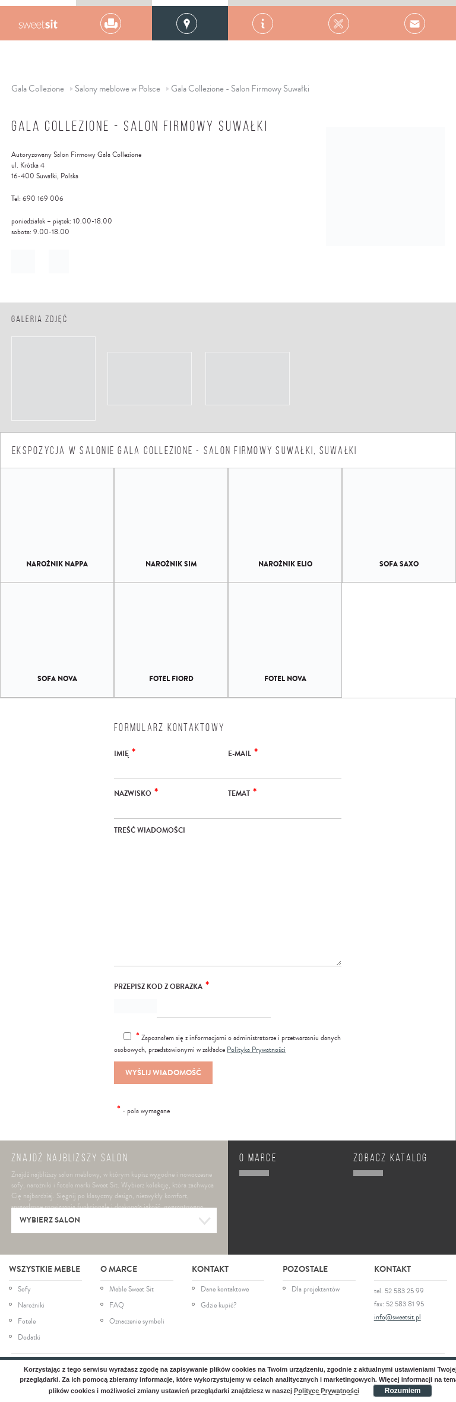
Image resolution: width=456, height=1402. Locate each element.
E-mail (243, 752)
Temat (242, 792)
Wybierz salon (115, 1221)
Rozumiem (403, 1391)
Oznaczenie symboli (136, 1322)
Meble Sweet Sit (131, 1289)
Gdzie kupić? (219, 1305)
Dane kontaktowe (225, 1289)
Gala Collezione (37, 23)
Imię (124, 752)
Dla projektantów (316, 1289)
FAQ (116, 1305)
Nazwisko (136, 792)
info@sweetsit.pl (397, 1317)
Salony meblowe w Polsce (117, 89)
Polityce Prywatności (326, 1390)
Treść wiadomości (149, 830)
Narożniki (31, 1305)
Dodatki (29, 1338)
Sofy (24, 1289)
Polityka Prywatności (256, 1050)
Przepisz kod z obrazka (161, 985)
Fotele (27, 1322)
